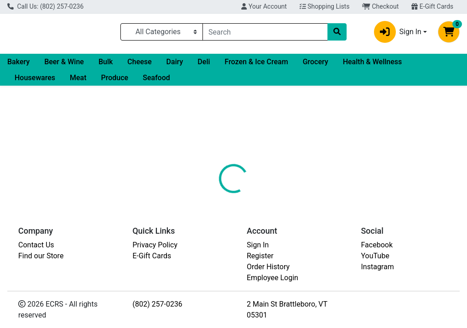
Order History (268, 266)
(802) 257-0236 (157, 304)
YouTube (375, 255)
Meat (78, 81)
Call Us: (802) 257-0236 (45, 6)
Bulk (106, 65)
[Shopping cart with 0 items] (449, 34)
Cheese (139, 65)
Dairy (174, 65)
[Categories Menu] (161, 33)
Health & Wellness (372, 65)
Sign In (258, 245)
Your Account (263, 6)
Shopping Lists (325, 6)
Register (260, 255)
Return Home (233, 147)
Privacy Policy (155, 245)
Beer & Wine (64, 65)
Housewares (35, 81)
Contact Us (36, 245)
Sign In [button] (397, 34)
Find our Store (40, 255)
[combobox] (265, 33)
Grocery (315, 65)
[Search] (265, 33)
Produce (114, 81)
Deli (203, 65)
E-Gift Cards (432, 6)
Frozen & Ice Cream (256, 65)
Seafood (156, 81)
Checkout (380, 6)
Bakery (18, 65)
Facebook (377, 245)
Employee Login (272, 277)
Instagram (377, 266)
